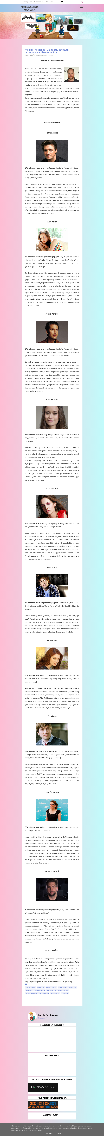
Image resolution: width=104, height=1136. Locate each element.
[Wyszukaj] (82, 2)
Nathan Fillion (44, 993)
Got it (58, 1134)
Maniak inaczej (63, 990)
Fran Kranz (29, 990)
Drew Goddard (51, 987)
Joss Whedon (51, 990)
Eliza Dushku (62, 987)
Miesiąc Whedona (31, 993)
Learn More (49, 1134)
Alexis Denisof (30, 987)
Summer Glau (55, 993)
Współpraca (49, 2)
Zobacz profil (42, 1018)
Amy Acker (40, 987)
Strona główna (27, 2)
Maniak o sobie (39, 2)
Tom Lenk (65, 993)
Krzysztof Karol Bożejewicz (48, 1015)
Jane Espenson (40, 990)
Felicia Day (72, 987)
